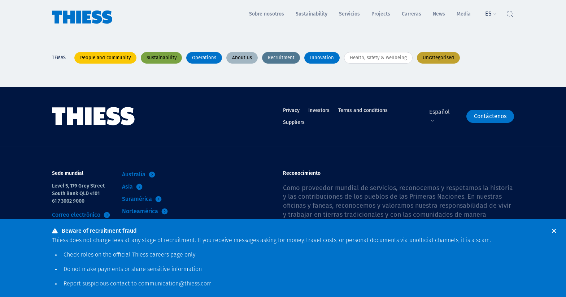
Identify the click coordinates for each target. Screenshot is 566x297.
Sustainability (162, 57)
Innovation (322, 57)
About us (242, 57)
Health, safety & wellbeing (378, 57)
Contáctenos (490, 116)
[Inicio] (82, 12)
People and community (105, 57)
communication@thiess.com (175, 284)
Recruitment (281, 57)
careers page (166, 255)
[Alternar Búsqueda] (509, 12)
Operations (204, 57)
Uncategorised (438, 57)
